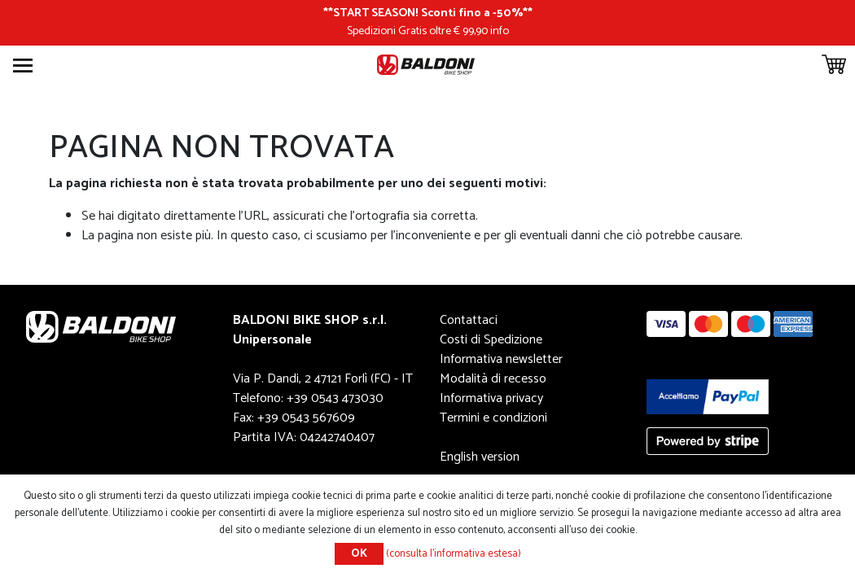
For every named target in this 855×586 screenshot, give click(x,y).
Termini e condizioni (493, 418)
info (499, 31)
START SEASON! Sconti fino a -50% (428, 13)
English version (480, 457)
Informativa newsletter (501, 359)
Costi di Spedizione (491, 340)
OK (359, 553)
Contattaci (469, 320)
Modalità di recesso (493, 379)
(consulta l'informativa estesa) (453, 554)
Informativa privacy (491, 398)
